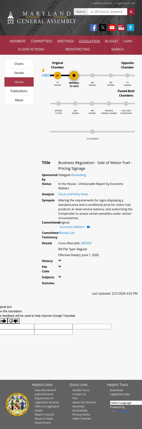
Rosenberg (78, 175)
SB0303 (86, 243)
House (19, 82)
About (19, 100)
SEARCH (117, 49)
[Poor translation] (13, 321)
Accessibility (79, 410)
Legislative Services (102, 3)
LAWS (127, 41)
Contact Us (79, 394)
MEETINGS (65, 41)
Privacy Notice (81, 414)
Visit (74, 398)
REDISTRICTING (77, 49)
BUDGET (111, 41)
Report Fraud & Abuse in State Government (44, 418)
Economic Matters (72, 227)
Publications (19, 91)
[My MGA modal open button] (120, 27)
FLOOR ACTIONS (31, 49)
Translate (119, 411)
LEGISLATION (89, 41)
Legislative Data (120, 394)
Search (81, 12)
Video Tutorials (81, 418)
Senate (19, 73)
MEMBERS (18, 41)
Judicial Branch (44, 394)
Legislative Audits (125, 3)
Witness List (66, 233)
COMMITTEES (41, 41)
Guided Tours (80, 390)
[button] (59, 262)
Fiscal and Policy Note (73, 194)
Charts (18, 64)
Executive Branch (45, 390)
